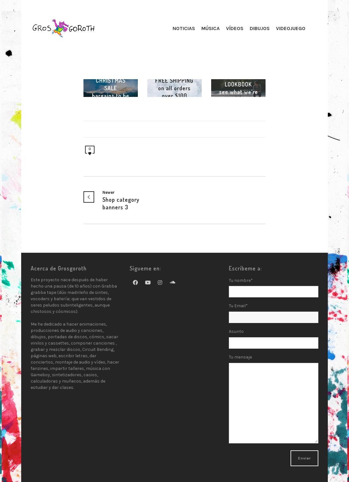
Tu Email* (273, 313)
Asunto (273, 341)
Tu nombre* (273, 290)
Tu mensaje (273, 402)
